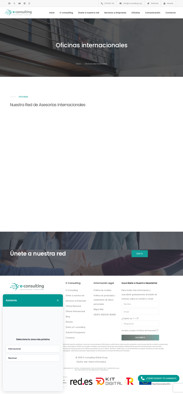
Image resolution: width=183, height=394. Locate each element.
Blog (68, 316)
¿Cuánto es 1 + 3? (130, 318)
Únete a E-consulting (75, 327)
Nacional (12, 358)
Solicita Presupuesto (75, 332)
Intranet (170, 3)
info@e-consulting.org (132, 3)
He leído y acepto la (140, 330)
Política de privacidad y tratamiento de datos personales (104, 299)
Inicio (49, 12)
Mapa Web (99, 309)
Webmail (154, 3)
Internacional (14, 349)
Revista (69, 322)
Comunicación (150, 12)
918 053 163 (109, 3)
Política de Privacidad (147, 330)
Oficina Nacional (73, 306)
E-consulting (64, 12)
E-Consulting (72, 290)
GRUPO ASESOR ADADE (105, 314)
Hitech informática (97, 362)
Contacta (168, 12)
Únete (139, 254)
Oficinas (133, 12)
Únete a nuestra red (86, 12)
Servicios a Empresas (113, 12)
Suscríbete (140, 337)
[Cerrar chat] (57, 300)
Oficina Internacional (75, 311)
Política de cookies (102, 290)
